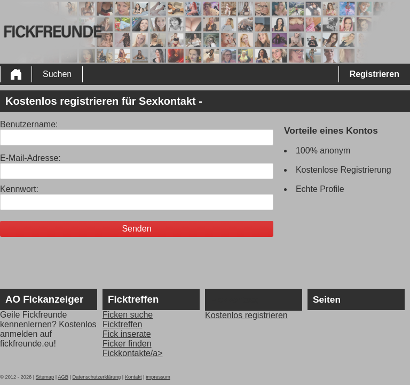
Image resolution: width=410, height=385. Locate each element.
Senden (136, 228)
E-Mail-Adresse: (30, 158)
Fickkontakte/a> (132, 353)
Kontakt (133, 377)
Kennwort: (19, 189)
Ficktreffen (122, 324)
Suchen (57, 74)
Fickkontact (234, 299)
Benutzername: (29, 124)
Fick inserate (126, 333)
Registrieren (374, 74)
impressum (158, 377)
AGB (63, 377)
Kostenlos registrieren (246, 315)
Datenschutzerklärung (97, 377)
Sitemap (45, 377)
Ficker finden (127, 343)
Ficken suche (127, 314)
